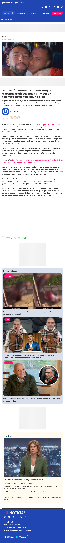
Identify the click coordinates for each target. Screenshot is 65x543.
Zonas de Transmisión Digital (15, 527)
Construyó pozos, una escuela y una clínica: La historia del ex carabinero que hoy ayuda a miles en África (31, 487)
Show (7, 319)
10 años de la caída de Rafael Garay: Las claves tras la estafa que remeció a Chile (32, 498)
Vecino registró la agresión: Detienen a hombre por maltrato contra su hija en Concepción (32, 313)
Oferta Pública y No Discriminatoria (17, 530)
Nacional (8, 276)
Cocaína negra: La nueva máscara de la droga (22, 483)
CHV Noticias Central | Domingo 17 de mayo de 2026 (24, 480)
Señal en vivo (57, 13)
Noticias (4, 36)
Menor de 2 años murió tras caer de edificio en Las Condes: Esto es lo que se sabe (32, 493)
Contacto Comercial (12, 525)
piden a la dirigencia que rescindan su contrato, (37, 181)
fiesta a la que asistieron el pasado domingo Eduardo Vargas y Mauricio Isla (32, 125)
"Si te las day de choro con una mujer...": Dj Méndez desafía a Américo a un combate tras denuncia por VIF (29, 356)
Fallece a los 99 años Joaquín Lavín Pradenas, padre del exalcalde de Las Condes (31, 400)
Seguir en (8, 238)
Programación (45, 13)
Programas (33, 13)
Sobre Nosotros (9, 522)
